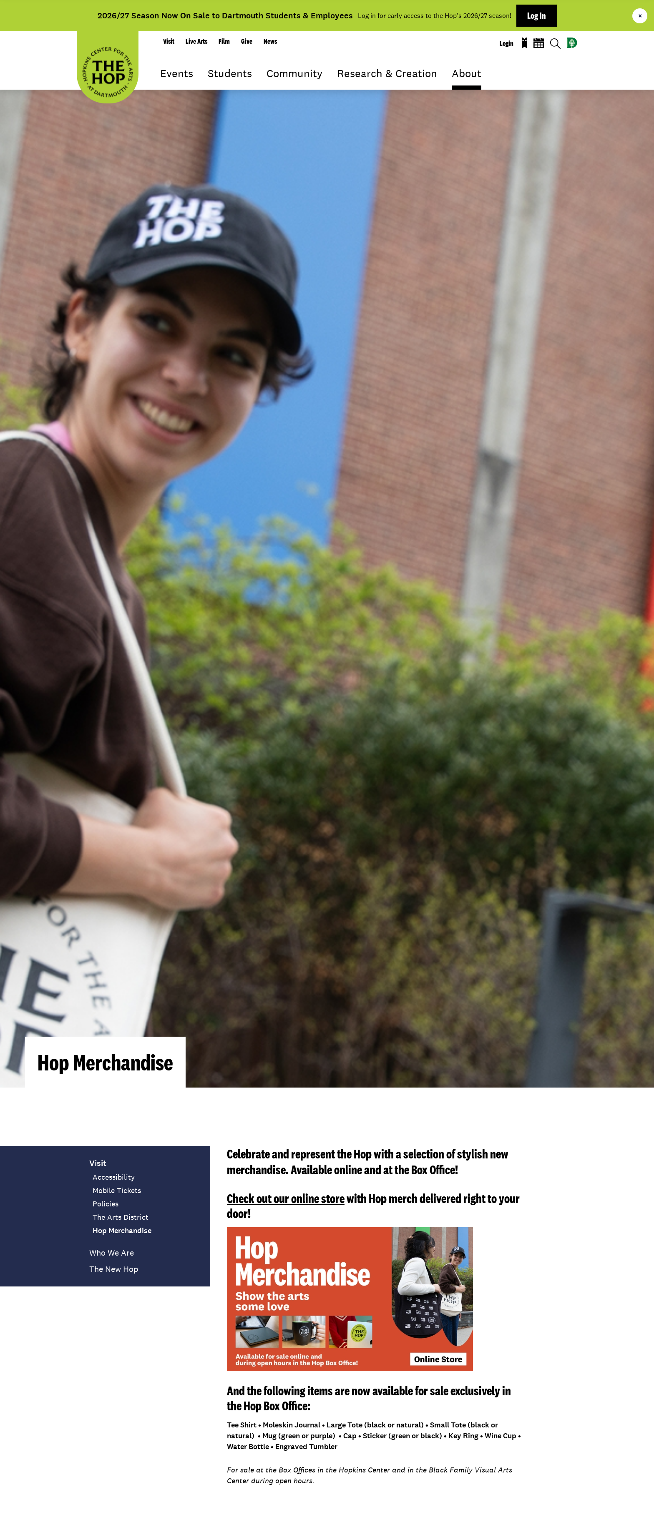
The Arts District (120, 1217)
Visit (168, 41)
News (270, 41)
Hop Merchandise (122, 1230)
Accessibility (114, 1177)
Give (246, 41)
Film (224, 41)
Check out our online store (286, 1198)
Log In (536, 15)
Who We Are (111, 1253)
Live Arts (196, 41)
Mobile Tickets (117, 1190)
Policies (105, 1203)
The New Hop (113, 1269)
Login (506, 43)
